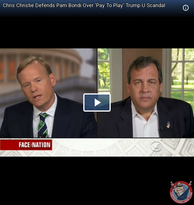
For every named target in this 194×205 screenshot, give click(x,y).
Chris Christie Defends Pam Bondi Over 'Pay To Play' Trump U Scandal (84, 5)
